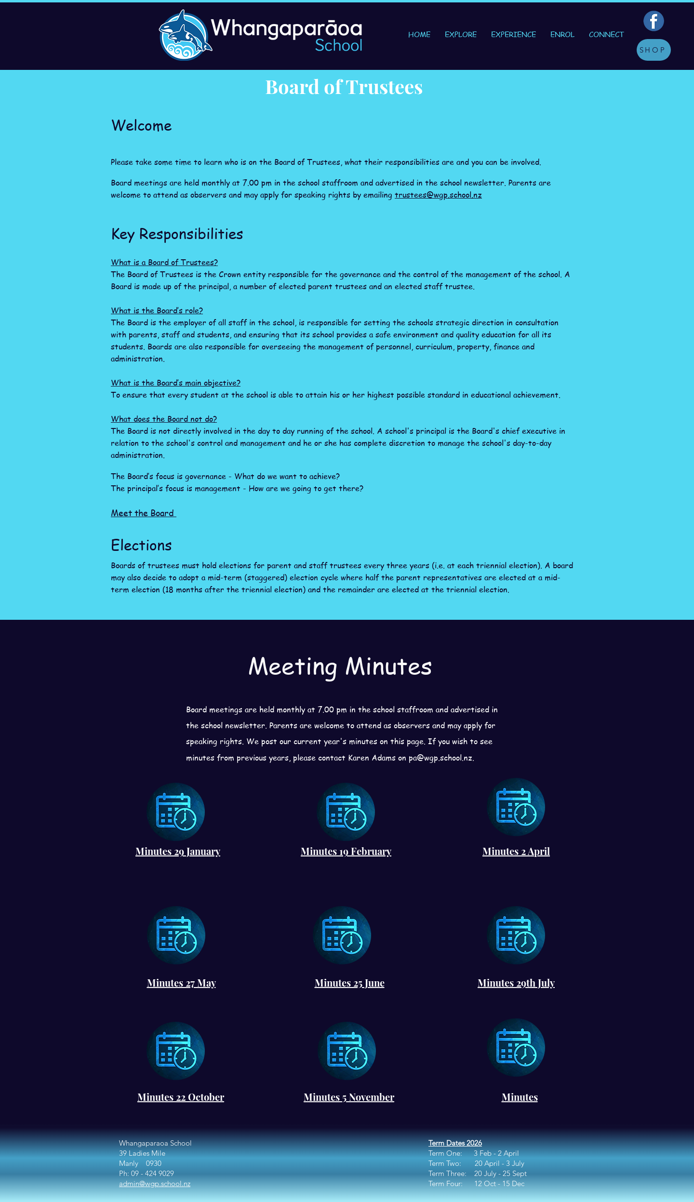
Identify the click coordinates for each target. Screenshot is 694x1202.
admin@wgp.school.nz (154, 1183)
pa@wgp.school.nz (440, 757)
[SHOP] (654, 50)
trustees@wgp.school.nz (438, 194)
